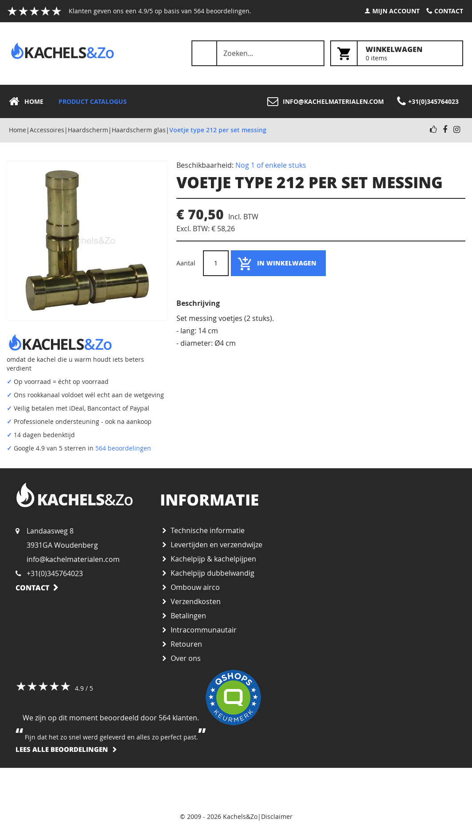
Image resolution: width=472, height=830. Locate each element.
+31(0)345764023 (55, 573)
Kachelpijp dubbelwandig (212, 573)
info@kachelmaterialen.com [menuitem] (333, 101)
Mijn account (396, 11)
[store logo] (62, 50)
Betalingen (188, 616)
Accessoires (47, 130)
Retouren (186, 644)
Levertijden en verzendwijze (216, 544)
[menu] (236, 101)
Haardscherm (88, 130)
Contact (448, 11)
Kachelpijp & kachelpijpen (213, 559)
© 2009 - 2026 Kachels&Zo (218, 816)
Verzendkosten (196, 601)
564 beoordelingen (123, 448)
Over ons (186, 658)
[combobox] (257, 53)
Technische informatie (208, 530)
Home (17, 130)
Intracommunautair (204, 630)
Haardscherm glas (139, 130)
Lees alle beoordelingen (62, 749)
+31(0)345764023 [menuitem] (433, 101)
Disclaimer (277, 816)
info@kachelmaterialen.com (73, 559)
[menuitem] (29, 101)
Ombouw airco (195, 587)
